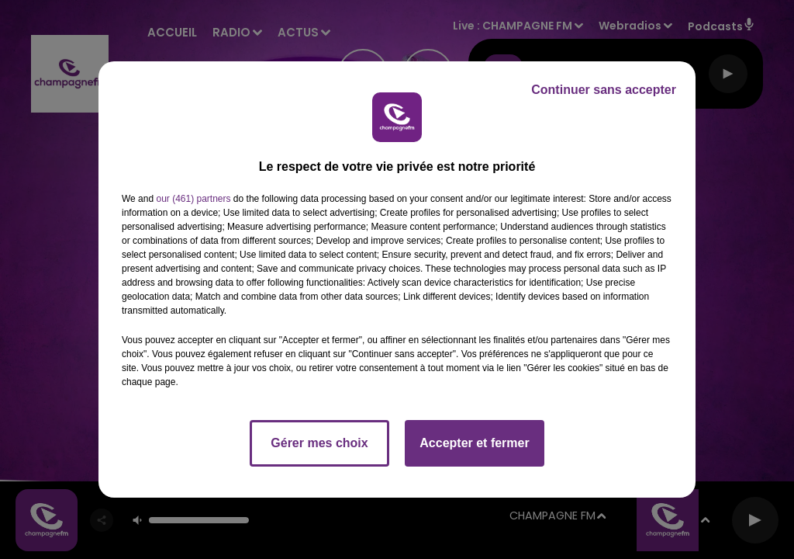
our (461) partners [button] (193, 198)
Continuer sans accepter (603, 89)
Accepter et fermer (474, 443)
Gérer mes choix (319, 443)
